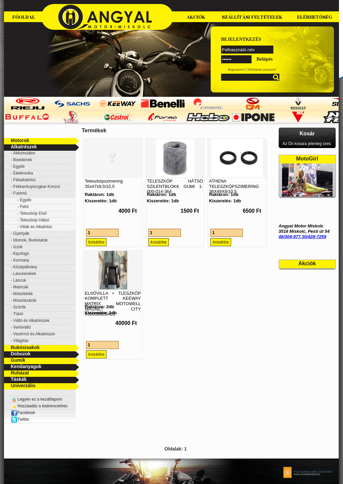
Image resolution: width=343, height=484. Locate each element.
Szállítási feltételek (252, 17)
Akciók (196, 17)
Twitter (23, 419)
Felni (24, 206)
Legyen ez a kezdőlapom (39, 399)
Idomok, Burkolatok (30, 240)
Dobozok (20, 353)
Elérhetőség (314, 17)
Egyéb (18, 166)
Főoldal (23, 17)
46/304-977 (290, 236)
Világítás (20, 340)
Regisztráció (236, 69)
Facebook (23, 412)
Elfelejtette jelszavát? (262, 69)
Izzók (17, 247)
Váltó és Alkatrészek (31, 320)
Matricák (20, 287)
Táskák (18, 379)
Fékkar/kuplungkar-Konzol (36, 186)
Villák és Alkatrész (36, 226)
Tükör (18, 314)
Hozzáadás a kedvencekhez (42, 406)
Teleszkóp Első (33, 213)
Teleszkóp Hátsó (34, 220)
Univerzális (23, 385)
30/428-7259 (314, 236)
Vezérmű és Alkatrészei (34, 334)
